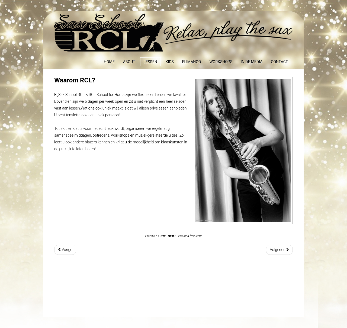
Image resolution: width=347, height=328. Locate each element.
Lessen (150, 62)
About (129, 62)
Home (109, 62)
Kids (170, 62)
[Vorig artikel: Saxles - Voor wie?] (65, 250)
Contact (279, 62)
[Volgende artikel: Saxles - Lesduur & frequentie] (279, 250)
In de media (251, 62)
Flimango (191, 62)
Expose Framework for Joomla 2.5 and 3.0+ (173, 33)
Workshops (220, 62)
